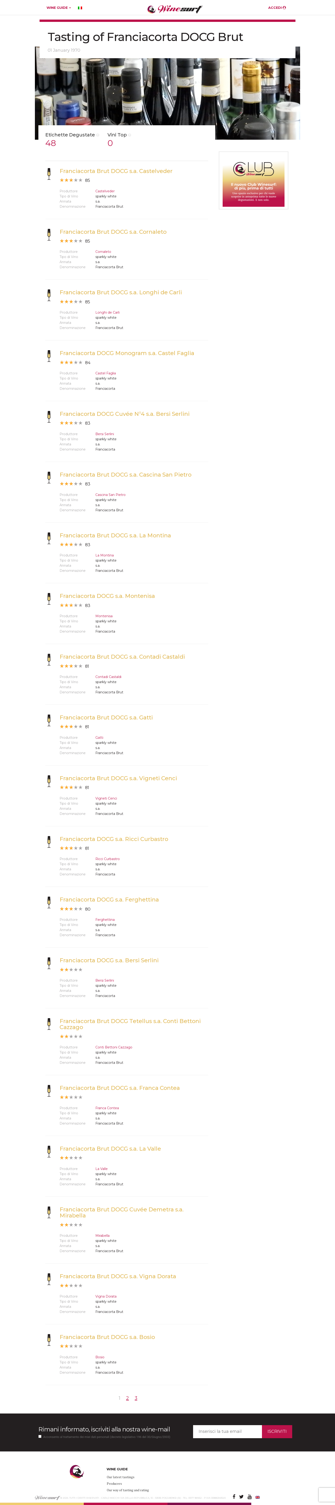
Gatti (99, 738)
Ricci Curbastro (107, 859)
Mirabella (102, 1236)
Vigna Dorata (106, 1296)
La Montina (104, 555)
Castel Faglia (105, 373)
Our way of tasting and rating (128, 1490)
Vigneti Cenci (106, 798)
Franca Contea (107, 1108)
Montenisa (104, 616)
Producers (114, 1483)
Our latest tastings (120, 1477)
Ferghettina (105, 920)
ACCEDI (277, 8)
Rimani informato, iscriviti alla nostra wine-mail (104, 1429)
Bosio (99, 1357)
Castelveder (105, 191)
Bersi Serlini (104, 434)
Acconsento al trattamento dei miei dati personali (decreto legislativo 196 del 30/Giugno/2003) (106, 1437)
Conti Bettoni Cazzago (113, 1047)
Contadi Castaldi (108, 677)
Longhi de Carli (107, 312)
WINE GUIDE (59, 8)
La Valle (101, 1169)
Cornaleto (103, 252)
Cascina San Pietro (110, 495)
